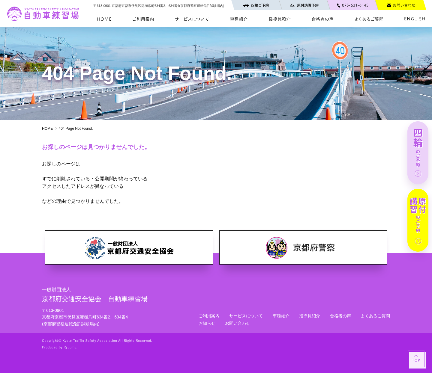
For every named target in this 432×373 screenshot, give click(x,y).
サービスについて (246, 315)
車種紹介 (281, 315)
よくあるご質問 (375, 315)
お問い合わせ (237, 323)
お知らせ (207, 323)
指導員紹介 (309, 315)
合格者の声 (340, 315)
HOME (47, 128)
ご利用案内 (209, 315)
